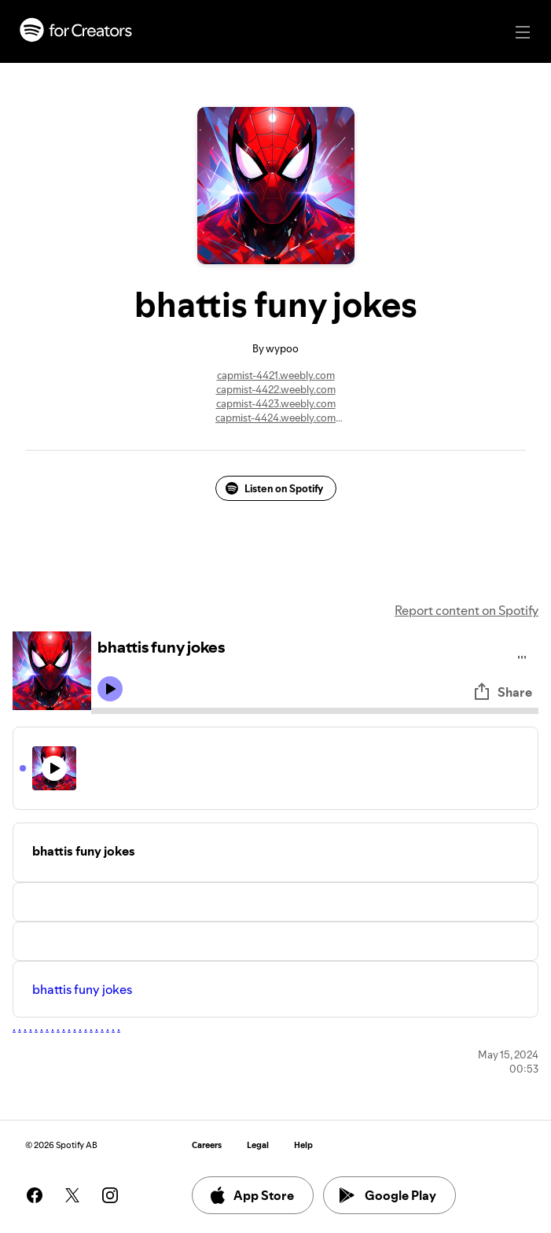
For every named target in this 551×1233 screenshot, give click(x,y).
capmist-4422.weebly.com (276, 389)
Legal (258, 1145)
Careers (207, 1145)
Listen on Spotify (274, 488)
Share (502, 692)
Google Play (388, 1195)
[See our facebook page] (34, 1195)
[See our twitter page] (72, 1195)
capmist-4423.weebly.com (276, 403)
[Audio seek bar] (314, 711)
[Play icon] (110, 688)
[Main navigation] (522, 32)
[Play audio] (522, 654)
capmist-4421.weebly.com (276, 375)
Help (303, 1145)
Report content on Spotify (466, 610)
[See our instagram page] (110, 1195)
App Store (251, 1195)
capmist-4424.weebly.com (275, 417)
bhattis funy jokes (82, 989)
